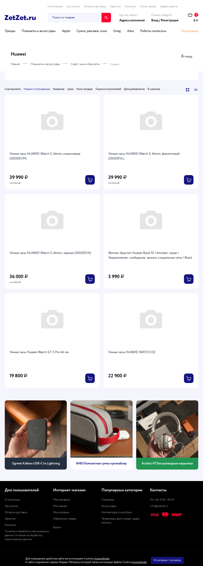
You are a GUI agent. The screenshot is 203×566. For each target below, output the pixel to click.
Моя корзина (61, 512)
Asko (130, 31)
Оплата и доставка (95, 6)
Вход (154, 20)
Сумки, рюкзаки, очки (92, 31)
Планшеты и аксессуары (39, 31)
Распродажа (189, 31)
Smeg (117, 31)
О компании (55, 6)
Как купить (73, 6)
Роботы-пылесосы (153, 31)
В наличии (153, 89)
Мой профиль (61, 499)
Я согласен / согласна (167, 560)
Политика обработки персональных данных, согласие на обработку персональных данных (27, 535)
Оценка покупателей (108, 89)
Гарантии (10, 518)
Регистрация (169, 20)
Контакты (130, 6)
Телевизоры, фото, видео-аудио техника (121, 520)
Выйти (57, 527)
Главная (15, 64)
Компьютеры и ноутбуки (117, 512)
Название (58, 89)
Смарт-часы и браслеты (85, 64)
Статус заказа (148, 6)
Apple (66, 31)
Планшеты (108, 499)
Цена (70, 89)
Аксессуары (109, 506)
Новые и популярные (37, 89)
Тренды (10, 31)
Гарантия (115, 6)
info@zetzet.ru (159, 506)
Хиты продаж (84, 89)
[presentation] (12, 434)
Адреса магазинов (132, 20)
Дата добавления (134, 89)
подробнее (102, 558)
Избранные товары (65, 518)
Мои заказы (60, 506)
